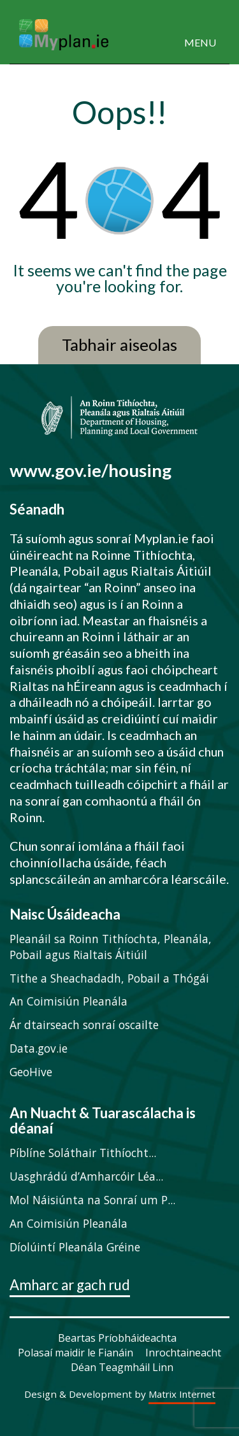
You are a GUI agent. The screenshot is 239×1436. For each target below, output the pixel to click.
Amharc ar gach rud (70, 1285)
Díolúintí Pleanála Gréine (75, 1247)
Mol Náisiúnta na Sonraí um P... (92, 1199)
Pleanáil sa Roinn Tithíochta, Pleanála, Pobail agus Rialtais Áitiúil (111, 946)
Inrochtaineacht (183, 1353)
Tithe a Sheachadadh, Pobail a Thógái (109, 978)
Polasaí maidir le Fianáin (75, 1353)
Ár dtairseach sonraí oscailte (84, 1024)
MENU (200, 42)
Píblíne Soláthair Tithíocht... (83, 1152)
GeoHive (31, 1071)
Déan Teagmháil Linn (122, 1367)
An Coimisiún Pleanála (68, 1001)
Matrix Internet (181, 1395)
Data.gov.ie (39, 1048)
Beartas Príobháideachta (117, 1338)
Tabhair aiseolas (119, 345)
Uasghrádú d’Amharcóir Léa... (86, 1176)
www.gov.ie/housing (90, 470)
